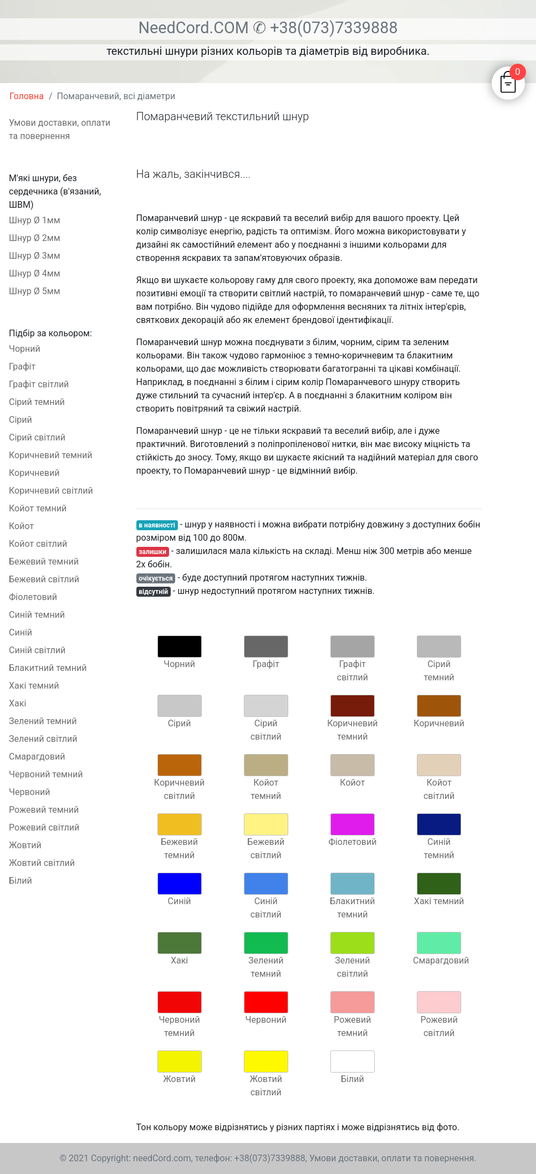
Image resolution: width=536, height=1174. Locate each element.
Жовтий (25, 845)
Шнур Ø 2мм (34, 238)
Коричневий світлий (51, 490)
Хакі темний (34, 685)
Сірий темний (37, 402)
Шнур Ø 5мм (34, 291)
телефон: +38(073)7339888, (251, 1158)
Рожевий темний (44, 809)
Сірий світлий (37, 437)
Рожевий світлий (44, 827)
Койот (21, 526)
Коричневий (34, 473)
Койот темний (38, 508)
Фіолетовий (33, 597)
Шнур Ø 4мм (34, 273)
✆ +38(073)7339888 (325, 27)
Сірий (20, 419)
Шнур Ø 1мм (34, 220)
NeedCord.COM (195, 27)
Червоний (29, 792)
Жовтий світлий (42, 863)
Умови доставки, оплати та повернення (59, 129)
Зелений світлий (43, 739)
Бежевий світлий (44, 579)
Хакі (17, 703)
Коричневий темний (51, 455)
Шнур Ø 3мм (34, 255)
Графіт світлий (39, 384)
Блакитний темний (47, 668)
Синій (20, 632)
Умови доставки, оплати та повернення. (393, 1158)
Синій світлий (37, 650)
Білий (20, 880)
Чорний (24, 349)
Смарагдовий (37, 756)
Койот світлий (38, 544)
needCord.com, (164, 1158)
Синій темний (37, 614)
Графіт (22, 366)
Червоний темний (46, 774)
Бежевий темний (44, 561)
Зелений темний (43, 721)
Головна (26, 96)
